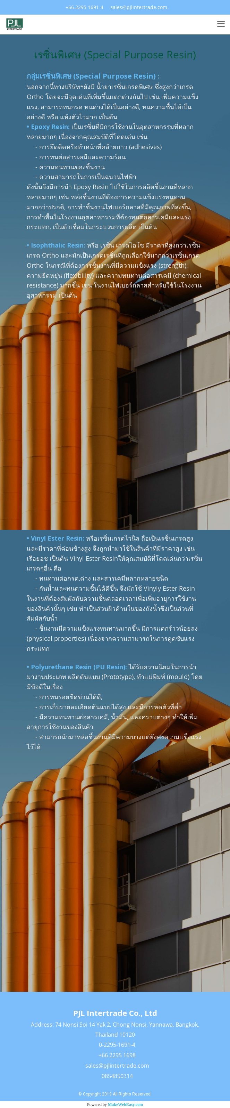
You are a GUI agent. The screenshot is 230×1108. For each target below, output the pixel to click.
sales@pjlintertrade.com (117, 1065)
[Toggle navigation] (221, 24)
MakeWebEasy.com (125, 1104)
